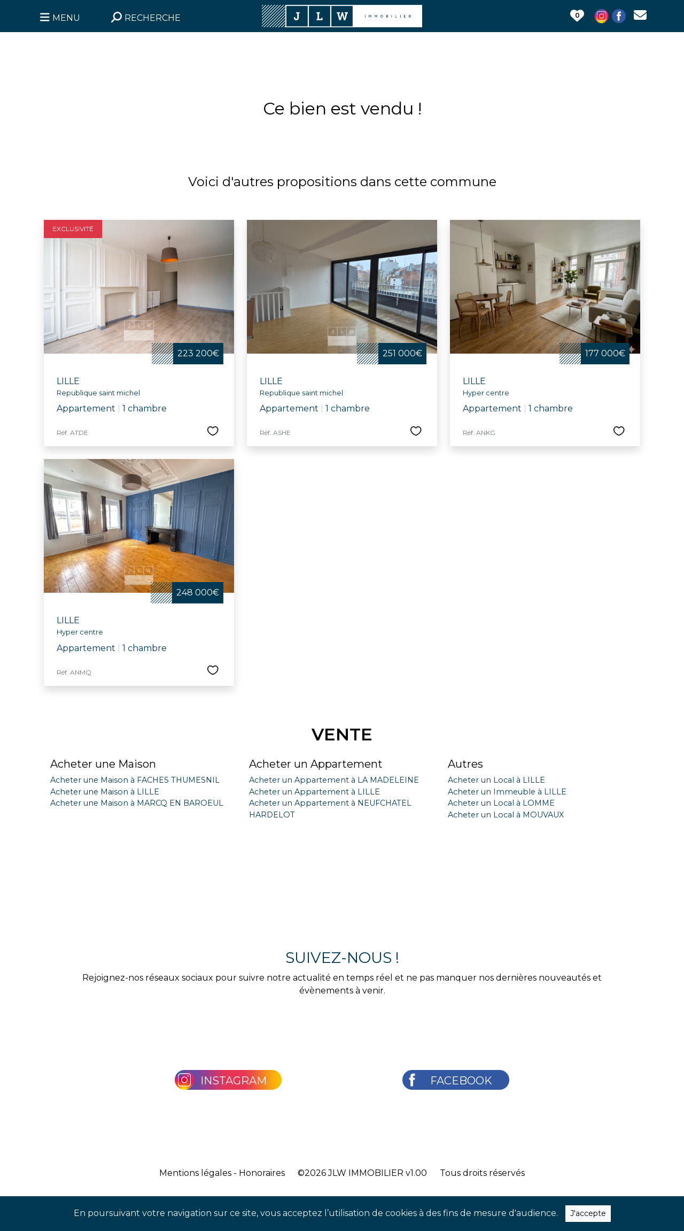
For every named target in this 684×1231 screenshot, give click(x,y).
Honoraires (262, 1173)
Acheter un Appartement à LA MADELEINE (334, 780)
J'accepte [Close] (588, 1213)
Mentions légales (195, 1173)
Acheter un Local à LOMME (501, 803)
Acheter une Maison (103, 764)
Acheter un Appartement (316, 764)
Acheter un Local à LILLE (496, 780)
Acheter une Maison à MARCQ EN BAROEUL (136, 803)
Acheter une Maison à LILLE (104, 792)
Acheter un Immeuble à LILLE (507, 792)
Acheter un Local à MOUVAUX (506, 815)
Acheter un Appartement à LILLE (314, 792)
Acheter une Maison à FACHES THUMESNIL (135, 780)
